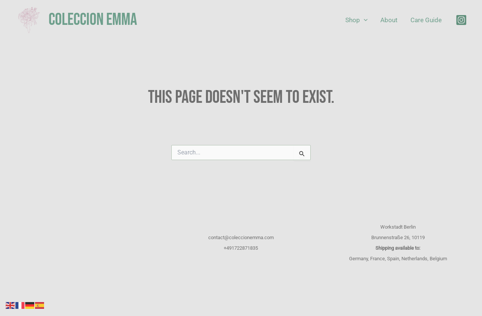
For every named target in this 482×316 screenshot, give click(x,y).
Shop (356, 20)
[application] (364, 20)
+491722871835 (241, 248)
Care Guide (426, 20)
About (389, 20)
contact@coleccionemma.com (241, 237)
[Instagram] (461, 20)
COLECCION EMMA (93, 19)
